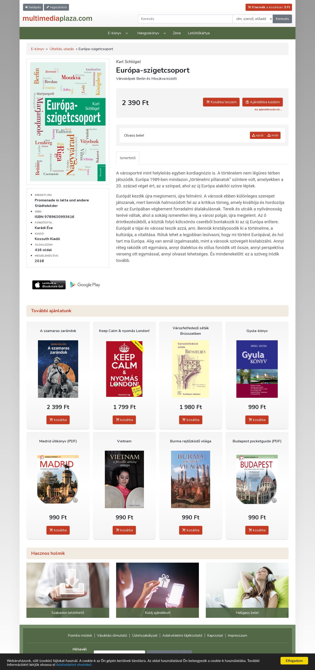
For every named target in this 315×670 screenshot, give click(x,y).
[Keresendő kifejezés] (185, 18)
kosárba (58, 419)
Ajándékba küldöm (262, 102)
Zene (177, 33)
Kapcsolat (215, 635)
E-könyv (114, 33)
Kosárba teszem (221, 102)
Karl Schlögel (128, 61)
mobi (272, 135)
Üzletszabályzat (145, 635)
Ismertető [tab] (128, 157)
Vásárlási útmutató (112, 635)
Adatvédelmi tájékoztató (182, 635)
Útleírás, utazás (61, 49)
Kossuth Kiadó (47, 238)
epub (257, 135)
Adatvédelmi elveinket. (74, 664)
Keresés (282, 18)
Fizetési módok (80, 635)
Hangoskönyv (148, 33)
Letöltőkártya (199, 33)
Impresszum (237, 635)
